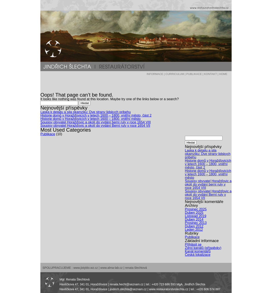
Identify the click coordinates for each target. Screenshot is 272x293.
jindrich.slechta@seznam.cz (128, 289)
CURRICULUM (175, 74)
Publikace (47, 134)
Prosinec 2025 (196, 209)
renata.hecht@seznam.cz (126, 284)
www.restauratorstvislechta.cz (168, 289)
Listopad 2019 (195, 216)
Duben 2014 (194, 219)
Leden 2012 (194, 229)
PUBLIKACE (194, 74)
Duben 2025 (194, 212)
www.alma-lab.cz (111, 267)
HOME (223, 74)
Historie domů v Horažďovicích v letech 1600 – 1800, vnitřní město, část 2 (96, 115)
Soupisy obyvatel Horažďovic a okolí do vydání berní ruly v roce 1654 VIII (95, 122)
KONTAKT (210, 74)
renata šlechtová (136, 267)
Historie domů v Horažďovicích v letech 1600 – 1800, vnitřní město (90, 119)
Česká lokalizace (197, 254)
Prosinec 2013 (196, 223)
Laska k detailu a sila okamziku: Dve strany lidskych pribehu (85, 112)
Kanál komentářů (198, 251)
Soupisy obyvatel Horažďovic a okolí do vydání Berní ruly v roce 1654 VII (95, 125)
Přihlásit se (193, 244)
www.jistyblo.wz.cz (85, 267)
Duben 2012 (194, 226)
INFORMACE (155, 74)
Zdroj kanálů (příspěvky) (203, 248)
